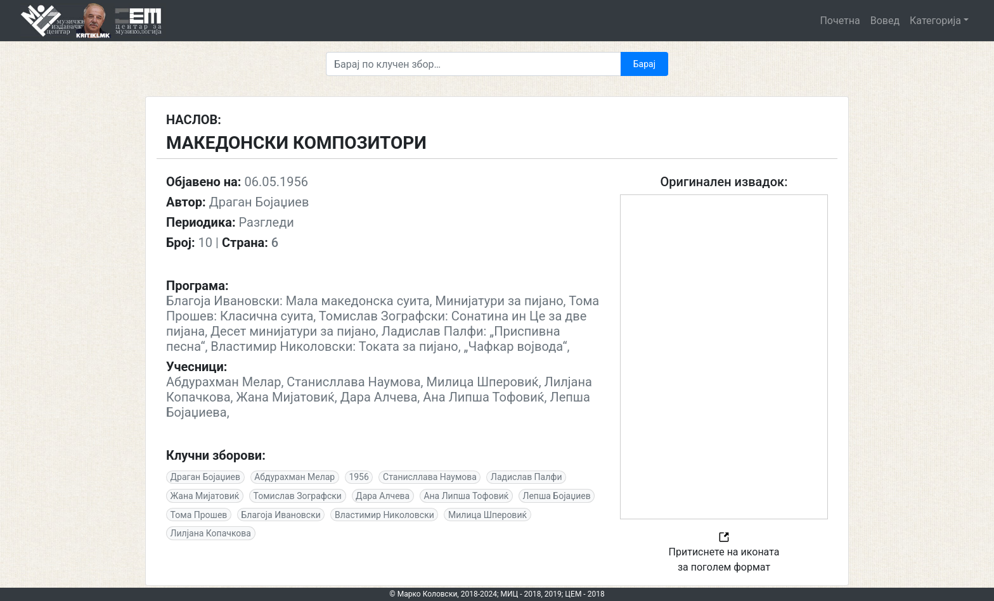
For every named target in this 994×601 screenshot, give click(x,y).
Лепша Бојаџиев (557, 496)
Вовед (885, 21)
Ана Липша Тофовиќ (465, 496)
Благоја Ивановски (281, 515)
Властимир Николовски (384, 515)
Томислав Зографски (298, 496)
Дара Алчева (383, 496)
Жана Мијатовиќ (205, 496)
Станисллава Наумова (430, 477)
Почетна (840, 21)
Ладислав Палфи (526, 477)
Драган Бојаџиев (205, 477)
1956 (358, 477)
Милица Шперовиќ (487, 515)
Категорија (935, 21)
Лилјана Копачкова (211, 533)
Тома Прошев (199, 515)
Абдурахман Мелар (294, 477)
